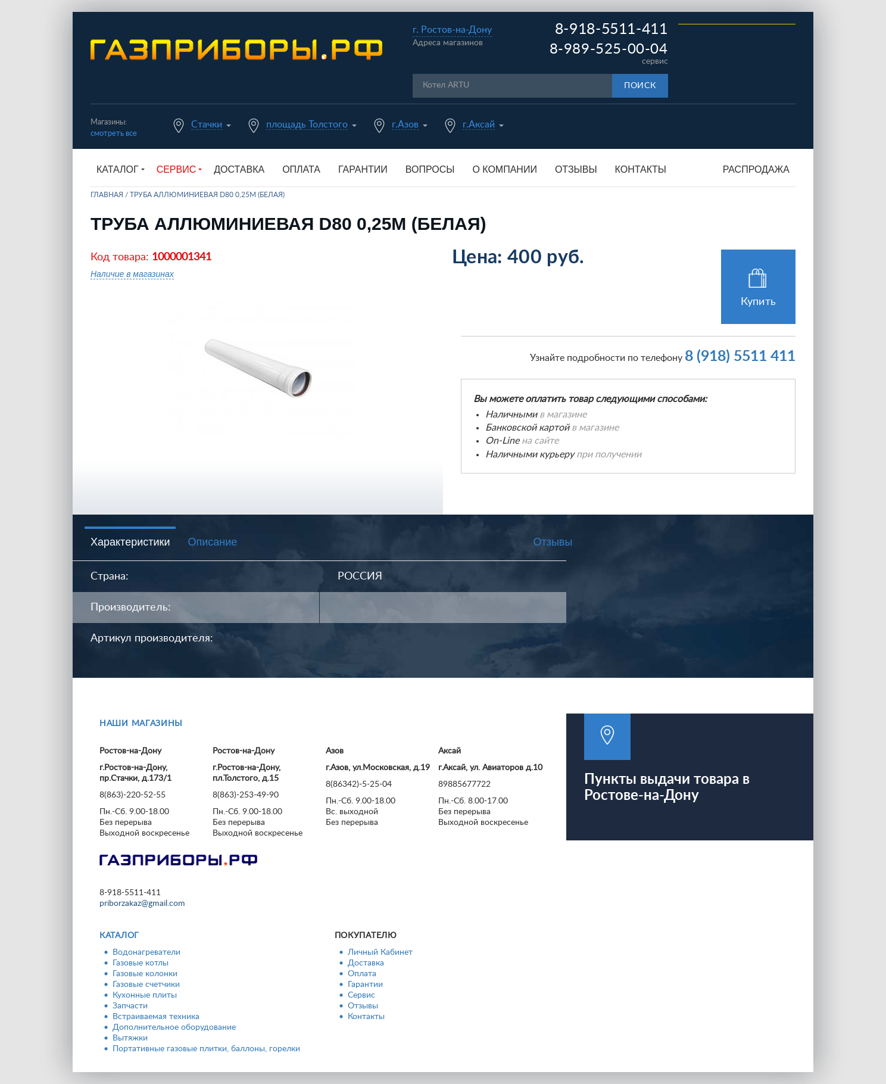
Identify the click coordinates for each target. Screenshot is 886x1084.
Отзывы (576, 169)
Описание (212, 542)
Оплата (301, 169)
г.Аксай (479, 124)
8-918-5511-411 (611, 29)
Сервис (361, 995)
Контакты (640, 169)
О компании (504, 169)
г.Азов (405, 124)
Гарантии (363, 169)
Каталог (119, 936)
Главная (107, 194)
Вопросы (430, 169)
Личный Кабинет (380, 952)
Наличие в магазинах (132, 274)
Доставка (239, 169)
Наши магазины (141, 723)
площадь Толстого (307, 124)
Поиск (640, 86)
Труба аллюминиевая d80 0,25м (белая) (207, 194)
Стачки (206, 124)
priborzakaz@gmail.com (142, 903)
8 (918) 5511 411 (740, 356)
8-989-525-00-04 (609, 49)
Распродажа (756, 169)
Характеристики (130, 542)
